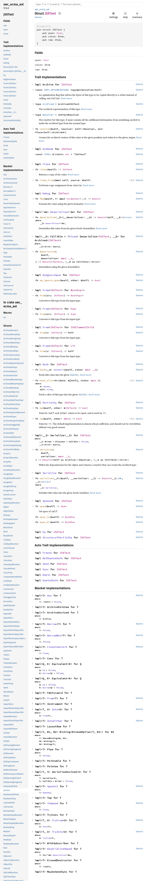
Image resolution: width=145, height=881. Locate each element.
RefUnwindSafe (52, 558)
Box (73, 290)
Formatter (73, 198)
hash (42, 369)
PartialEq (49, 402)
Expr (80, 290)
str (67, 154)
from (42, 295)
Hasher (58, 369)
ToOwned (52, 803)
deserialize (47, 217)
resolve (45, 128)
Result (96, 198)
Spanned (47, 501)
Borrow (51, 624)
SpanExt (52, 786)
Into (55, 709)
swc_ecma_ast (42, 9)
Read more (66, 98)
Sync (45, 569)
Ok (120, 478)
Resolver (48, 114)
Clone (46, 164)
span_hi (45, 522)
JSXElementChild (82, 327)
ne (41, 418)
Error (126, 217)
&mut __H (90, 369)
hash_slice (47, 380)
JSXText (66, 84)
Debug (46, 193)
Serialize (49, 473)
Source (38, 17)
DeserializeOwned (59, 848)
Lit (73, 345)
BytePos (70, 517)
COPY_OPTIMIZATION (56, 89)
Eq (44, 532)
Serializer (51, 488)
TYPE (47, 154)
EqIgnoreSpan (51, 275)
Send (45, 563)
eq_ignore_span (49, 280)
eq (41, 408)
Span (59, 33)
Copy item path (59, 13)
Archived (48, 104)
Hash (45, 364)
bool (98, 280)
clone (43, 169)
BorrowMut (54, 635)
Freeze (47, 552)
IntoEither (55, 721)
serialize (46, 449)
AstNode (47, 149)
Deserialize (58, 212)
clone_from (47, 180)
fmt (42, 198)
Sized (73, 236)
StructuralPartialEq (57, 537)
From (45, 290)
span (42, 506)
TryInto (57, 831)
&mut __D (66, 258)
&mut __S (63, 456)
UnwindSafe (50, 580)
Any (49, 595)
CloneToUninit (57, 647)
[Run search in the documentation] (89, 4)
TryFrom (57, 820)
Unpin (46, 574)
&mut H (95, 380)
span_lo (45, 517)
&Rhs (66, 418)
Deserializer (52, 223)
